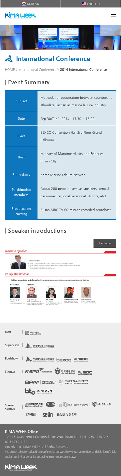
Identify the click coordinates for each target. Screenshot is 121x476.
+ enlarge (105, 243)
